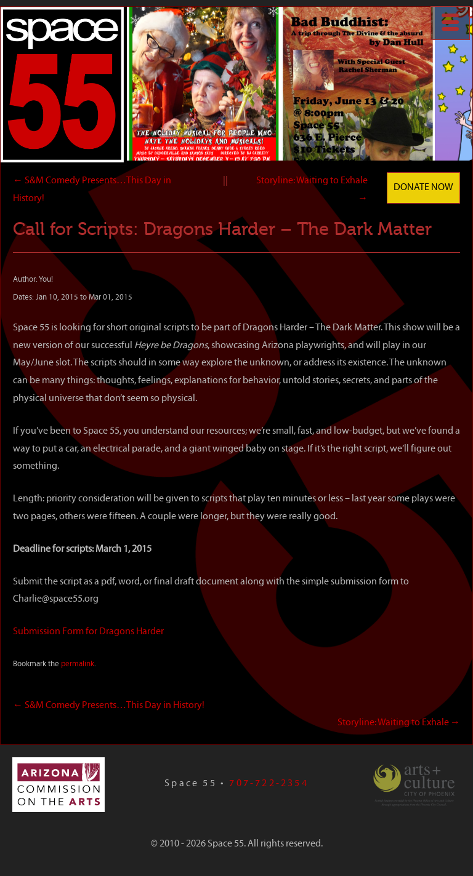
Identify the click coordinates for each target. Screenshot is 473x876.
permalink (77, 664)
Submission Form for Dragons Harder (88, 632)
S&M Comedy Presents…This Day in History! (109, 706)
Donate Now (423, 188)
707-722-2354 (268, 784)
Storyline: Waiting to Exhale (399, 723)
